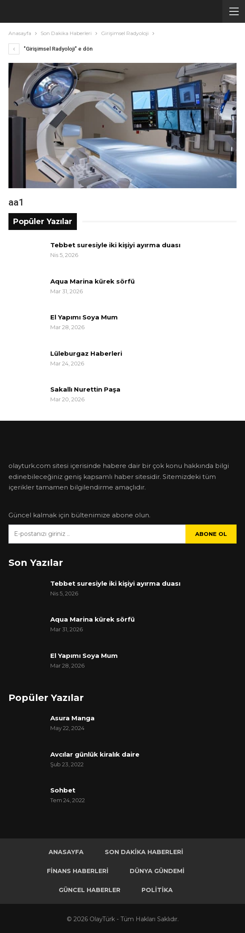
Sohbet (62, 790)
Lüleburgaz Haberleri (86, 353)
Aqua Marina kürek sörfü (93, 281)
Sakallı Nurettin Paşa (85, 389)
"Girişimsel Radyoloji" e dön (50, 49)
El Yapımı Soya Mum (84, 317)
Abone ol (211, 533)
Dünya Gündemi (157, 871)
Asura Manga (72, 718)
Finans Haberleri (78, 871)
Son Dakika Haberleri (144, 852)
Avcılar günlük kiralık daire (94, 754)
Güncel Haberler (89, 890)
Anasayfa (66, 852)
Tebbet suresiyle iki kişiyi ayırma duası (115, 245)
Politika (157, 890)
